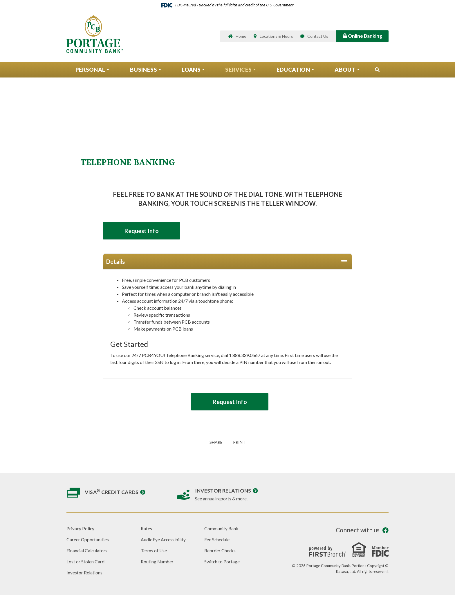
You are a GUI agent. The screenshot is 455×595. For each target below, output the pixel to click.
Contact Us (317, 37)
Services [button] (238, 70)
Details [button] (115, 261)
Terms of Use (154, 550)
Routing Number (157, 561)
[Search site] (377, 71)
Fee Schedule (217, 539)
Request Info (143, 230)
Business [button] (143, 70)
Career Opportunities (87, 539)
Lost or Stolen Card (85, 561)
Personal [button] (90, 70)
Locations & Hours (276, 37)
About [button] (345, 70)
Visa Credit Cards (112, 492)
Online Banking (362, 36)
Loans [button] (191, 70)
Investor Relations (223, 490)
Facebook (385, 530)
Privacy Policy (80, 528)
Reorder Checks (220, 550)
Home (241, 37)
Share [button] (215, 442)
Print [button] (240, 442)
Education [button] (293, 70)
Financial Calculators (87, 550)
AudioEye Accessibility (164, 539)
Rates (146, 528)
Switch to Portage (222, 561)
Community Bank (221, 528)
